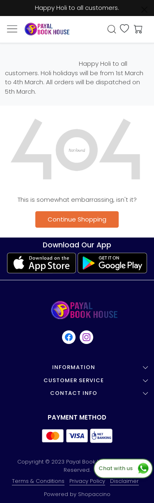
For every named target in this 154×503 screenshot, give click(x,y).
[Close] (144, 9)
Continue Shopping (77, 219)
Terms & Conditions (38, 481)
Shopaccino (94, 494)
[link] (111, 29)
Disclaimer (124, 481)
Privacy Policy (87, 481)
